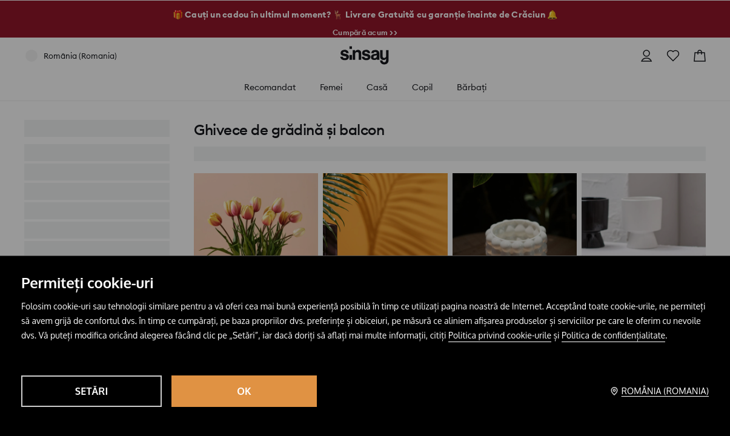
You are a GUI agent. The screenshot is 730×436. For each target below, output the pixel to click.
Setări (91, 391)
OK (244, 391)
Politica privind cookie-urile (499, 335)
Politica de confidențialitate (613, 335)
